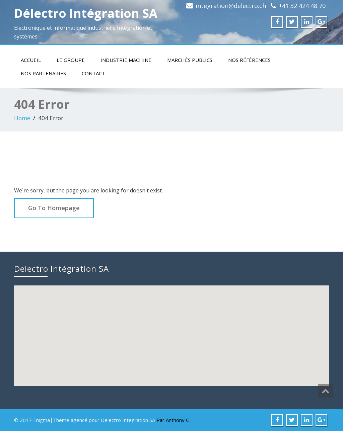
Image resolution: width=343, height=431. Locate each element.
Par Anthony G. (173, 420)
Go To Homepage (54, 208)
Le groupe (71, 60)
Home (22, 118)
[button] (172, 329)
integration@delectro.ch (231, 6)
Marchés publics (189, 60)
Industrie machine (125, 60)
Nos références (249, 60)
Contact (93, 73)
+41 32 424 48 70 (302, 6)
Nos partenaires (43, 73)
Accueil (31, 60)
